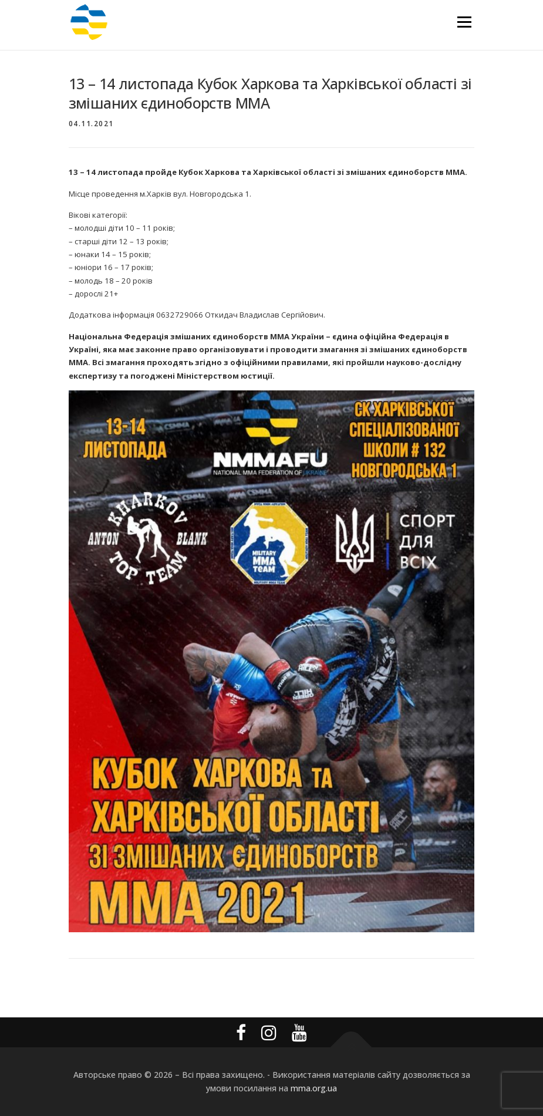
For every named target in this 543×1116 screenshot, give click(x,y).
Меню (464, 21)
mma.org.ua (314, 1088)
